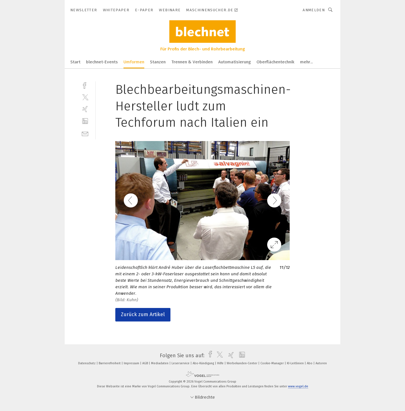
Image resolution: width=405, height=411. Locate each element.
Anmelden (314, 10)
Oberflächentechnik (275, 61)
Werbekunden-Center (242, 363)
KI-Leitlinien (296, 363)
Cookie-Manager (272, 363)
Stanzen (158, 61)
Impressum (132, 363)
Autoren (321, 363)
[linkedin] (85, 121)
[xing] (85, 109)
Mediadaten (160, 363)
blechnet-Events (102, 61)
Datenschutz (87, 363)
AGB (145, 363)
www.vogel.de (298, 386)
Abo (310, 363)
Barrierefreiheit (110, 363)
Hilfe (220, 363)
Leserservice (181, 363)
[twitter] (85, 96)
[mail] (85, 133)
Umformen (133, 61)
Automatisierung (234, 61)
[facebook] (85, 84)
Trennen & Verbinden (192, 61)
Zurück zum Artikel (143, 314)
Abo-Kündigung (204, 363)
